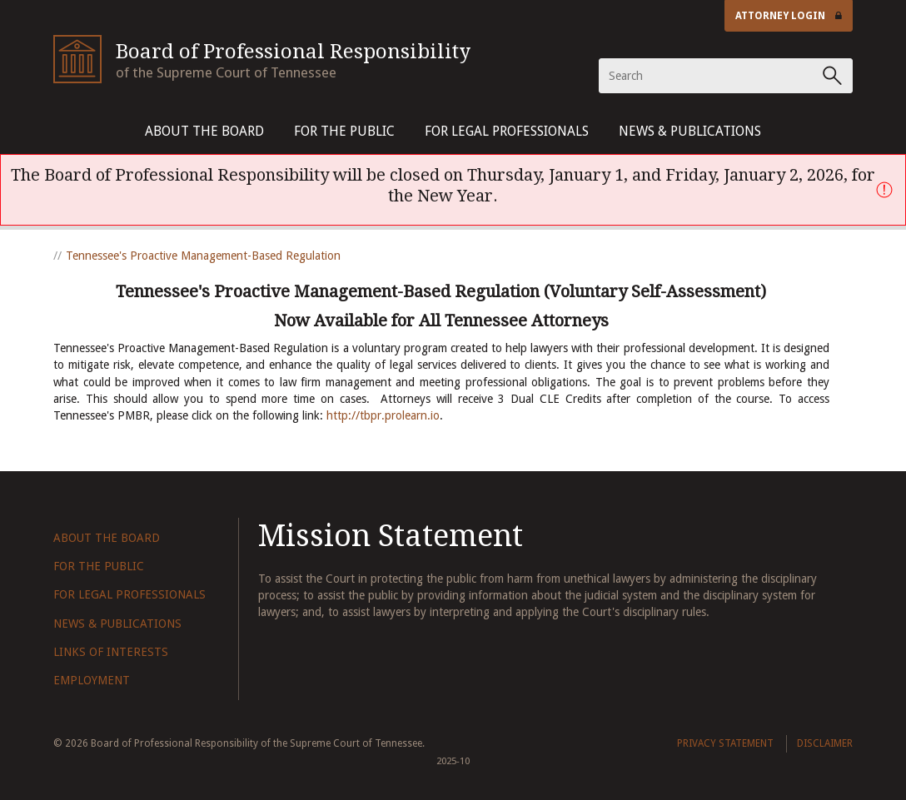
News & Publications (690, 131)
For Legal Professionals (507, 131)
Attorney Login (788, 16)
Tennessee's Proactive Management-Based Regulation (203, 255)
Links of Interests (110, 651)
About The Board (204, 131)
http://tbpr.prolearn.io (383, 415)
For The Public (344, 131)
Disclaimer (825, 743)
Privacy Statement (725, 743)
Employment (91, 680)
